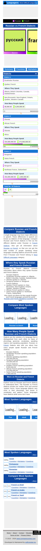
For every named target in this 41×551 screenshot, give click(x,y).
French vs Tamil (17, 495)
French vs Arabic (18, 490)
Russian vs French (11, 248)
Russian (15, 53)
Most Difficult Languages (29, 3)
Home (9, 533)
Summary (9, 69)
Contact (21, 533)
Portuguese (13, 464)
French (6, 345)
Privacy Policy (26, 535)
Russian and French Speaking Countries (18, 299)
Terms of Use (14, 535)
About (15, 533)
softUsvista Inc (30, 542)
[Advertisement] (20, 11)
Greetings (29, 461)
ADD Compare (37, 532)
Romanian (13, 469)
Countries (20, 69)
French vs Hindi (17, 485)
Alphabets (32, 69)
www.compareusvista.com (26, 538)
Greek (11, 459)
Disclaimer (29, 533)
